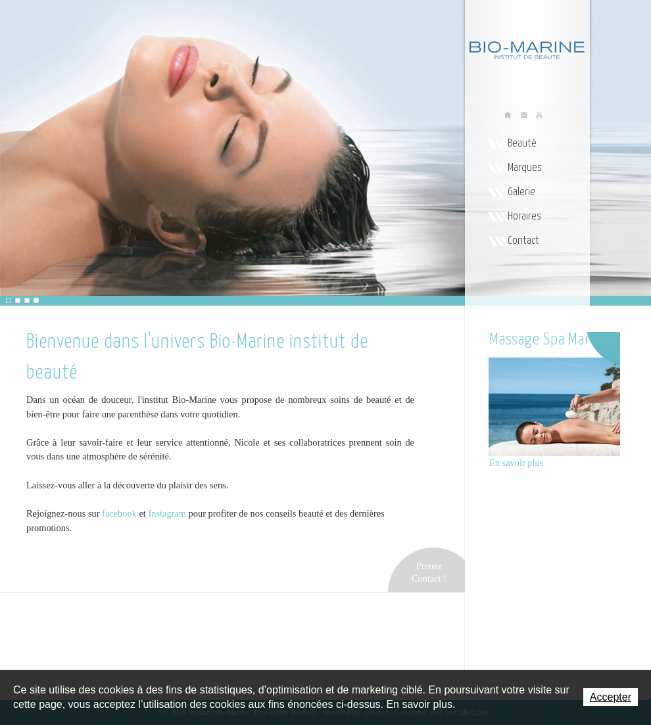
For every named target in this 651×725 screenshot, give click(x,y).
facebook (118, 513)
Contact (523, 240)
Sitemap (540, 116)
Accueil (508, 116)
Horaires (524, 216)
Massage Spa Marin (545, 340)
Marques (525, 168)
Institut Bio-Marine (521, 47)
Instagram (168, 513)
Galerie (521, 192)
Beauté (522, 143)
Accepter (610, 697)
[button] (8, 300)
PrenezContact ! (429, 572)
